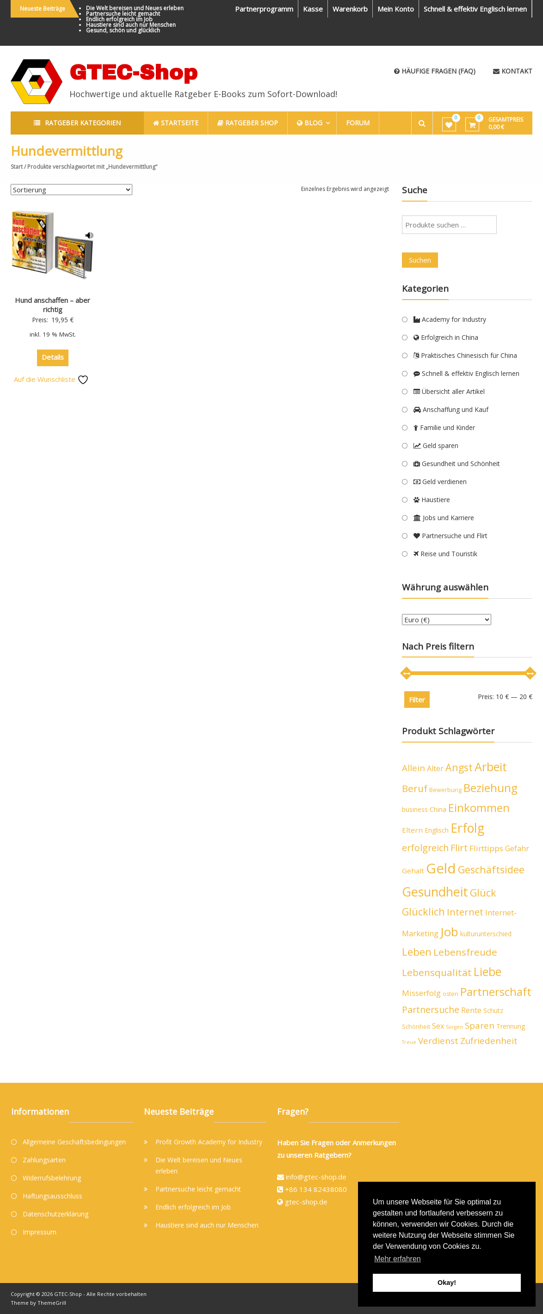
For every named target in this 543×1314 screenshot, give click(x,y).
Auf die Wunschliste (51, 379)
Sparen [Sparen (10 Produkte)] (479, 1025)
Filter (417, 699)
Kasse (313, 8)
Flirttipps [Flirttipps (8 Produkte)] (486, 848)
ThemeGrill (51, 1302)
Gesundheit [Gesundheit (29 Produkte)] (435, 891)
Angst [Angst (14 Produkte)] (459, 767)
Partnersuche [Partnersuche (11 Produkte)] (430, 1009)
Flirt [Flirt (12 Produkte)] (459, 847)
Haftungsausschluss (52, 1195)
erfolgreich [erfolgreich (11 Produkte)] (425, 847)
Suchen (420, 259)
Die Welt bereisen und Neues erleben (135, 8)
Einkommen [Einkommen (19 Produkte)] (479, 807)
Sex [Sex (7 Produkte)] (438, 1026)
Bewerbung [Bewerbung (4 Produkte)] (445, 790)
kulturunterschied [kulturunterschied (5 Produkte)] (486, 933)
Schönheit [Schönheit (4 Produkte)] (416, 1027)
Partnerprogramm (264, 8)
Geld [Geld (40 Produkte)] (441, 868)
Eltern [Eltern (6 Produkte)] (412, 830)
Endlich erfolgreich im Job (119, 19)
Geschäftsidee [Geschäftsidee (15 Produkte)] (491, 869)
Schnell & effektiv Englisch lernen (475, 8)
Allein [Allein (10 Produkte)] (413, 768)
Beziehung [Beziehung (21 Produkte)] (490, 787)
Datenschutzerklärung (55, 1214)
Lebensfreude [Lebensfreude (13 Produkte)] (465, 952)
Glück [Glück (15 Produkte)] (483, 892)
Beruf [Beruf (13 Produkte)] (414, 788)
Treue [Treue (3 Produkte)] (409, 1042)
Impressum (39, 1232)
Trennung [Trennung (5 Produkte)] (510, 1026)
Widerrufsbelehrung (52, 1177)
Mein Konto (395, 8)
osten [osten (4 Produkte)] (450, 994)
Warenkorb (350, 8)
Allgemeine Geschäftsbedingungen (74, 1141)
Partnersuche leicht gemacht (123, 14)
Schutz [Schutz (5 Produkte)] (493, 1010)
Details (53, 357)
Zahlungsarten (44, 1159)
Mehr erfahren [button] (397, 1259)
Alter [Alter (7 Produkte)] (435, 768)
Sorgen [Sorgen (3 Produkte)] (454, 1027)
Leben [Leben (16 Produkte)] (417, 952)
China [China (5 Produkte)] (438, 809)
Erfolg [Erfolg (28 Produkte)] (467, 828)
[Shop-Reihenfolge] (71, 189)
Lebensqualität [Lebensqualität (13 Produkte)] (437, 972)
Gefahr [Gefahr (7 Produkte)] (517, 848)
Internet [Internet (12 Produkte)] (465, 912)
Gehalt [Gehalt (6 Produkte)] (413, 870)
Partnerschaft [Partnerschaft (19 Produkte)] (495, 991)
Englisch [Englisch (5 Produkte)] (437, 830)
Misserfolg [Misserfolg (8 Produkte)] (421, 993)
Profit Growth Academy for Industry (208, 1141)
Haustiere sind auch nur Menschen (131, 25)
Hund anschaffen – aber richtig (52, 304)
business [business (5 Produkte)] (415, 809)
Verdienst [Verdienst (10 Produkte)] (438, 1041)
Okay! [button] (447, 1282)
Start (17, 167)
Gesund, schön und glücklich (123, 30)
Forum (358, 122)
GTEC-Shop (133, 72)
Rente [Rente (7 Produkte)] (471, 1010)
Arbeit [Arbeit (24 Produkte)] (491, 766)
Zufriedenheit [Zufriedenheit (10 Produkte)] (489, 1041)
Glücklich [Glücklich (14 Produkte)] (423, 911)
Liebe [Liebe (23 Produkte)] (487, 971)
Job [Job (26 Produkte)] (449, 931)
